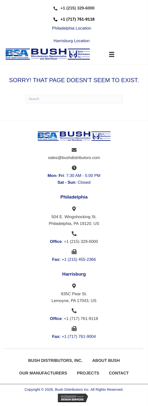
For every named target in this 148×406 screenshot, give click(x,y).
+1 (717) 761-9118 (81, 318)
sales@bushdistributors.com (74, 157)
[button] (74, 8)
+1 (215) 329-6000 (81, 241)
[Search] (74, 99)
